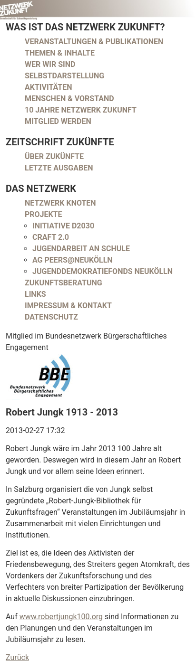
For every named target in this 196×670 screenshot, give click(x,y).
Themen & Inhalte (60, 52)
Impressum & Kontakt (68, 305)
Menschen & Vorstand (69, 98)
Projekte (43, 214)
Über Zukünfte (54, 156)
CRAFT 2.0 (50, 237)
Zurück (17, 657)
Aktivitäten (48, 87)
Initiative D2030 (63, 225)
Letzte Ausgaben (59, 167)
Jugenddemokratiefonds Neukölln (102, 271)
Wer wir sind (50, 64)
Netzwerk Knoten (60, 203)
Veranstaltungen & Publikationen (94, 41)
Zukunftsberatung (63, 282)
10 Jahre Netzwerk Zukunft (81, 109)
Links (35, 294)
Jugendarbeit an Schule (81, 248)
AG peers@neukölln (72, 259)
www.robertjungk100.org (61, 616)
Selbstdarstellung (64, 75)
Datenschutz (51, 316)
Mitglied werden (58, 121)
